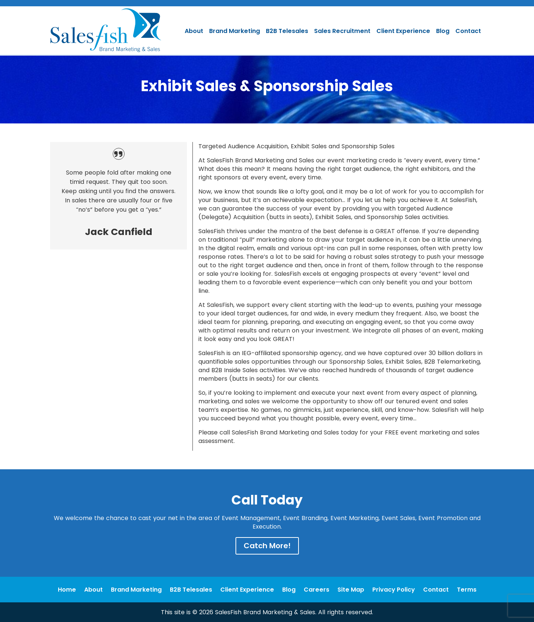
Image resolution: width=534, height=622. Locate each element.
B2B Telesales (287, 31)
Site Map (350, 589)
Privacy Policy (393, 589)
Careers (316, 589)
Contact (468, 31)
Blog (442, 31)
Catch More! (267, 545)
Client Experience (403, 31)
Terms (467, 589)
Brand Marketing (234, 31)
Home (67, 589)
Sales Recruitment (342, 31)
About (194, 31)
